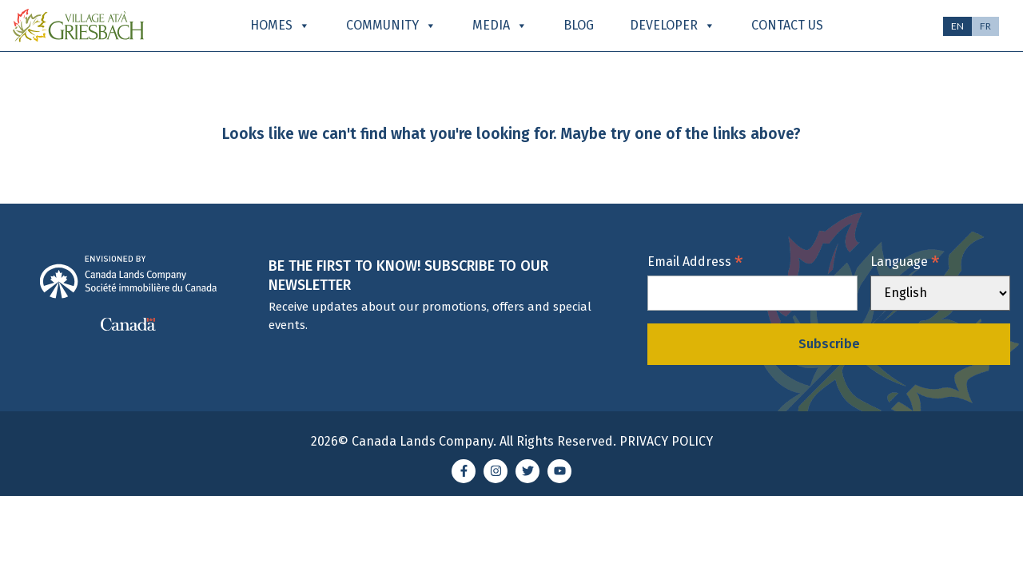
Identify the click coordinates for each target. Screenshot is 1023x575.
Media (499, 26)
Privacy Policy (666, 441)
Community (391, 26)
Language (905, 260)
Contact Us (787, 25)
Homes (280, 26)
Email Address (695, 260)
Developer (672, 26)
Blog (578, 25)
